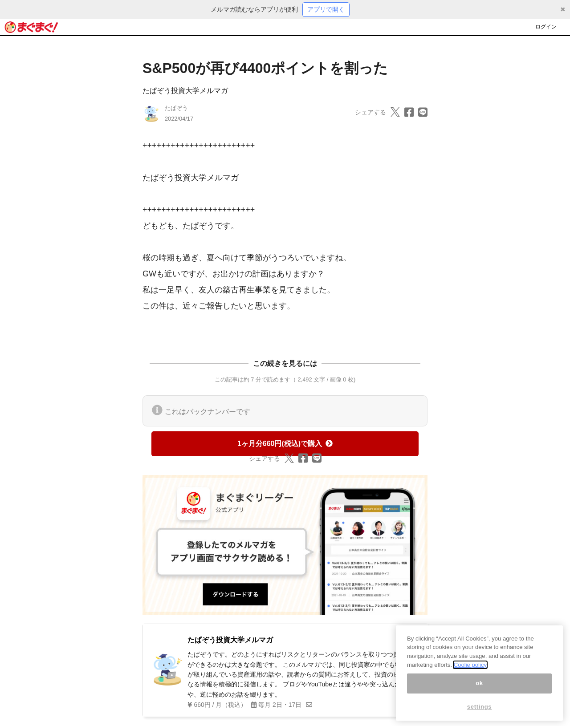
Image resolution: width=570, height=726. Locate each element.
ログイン (546, 27)
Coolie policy (470, 680)
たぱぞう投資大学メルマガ (185, 90)
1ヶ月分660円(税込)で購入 (285, 443)
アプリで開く (326, 9)
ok (479, 699)
